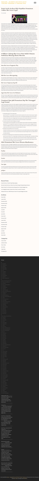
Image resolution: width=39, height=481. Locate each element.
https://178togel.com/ (6, 327)
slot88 (33, 105)
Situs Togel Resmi (5, 298)
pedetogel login (5, 306)
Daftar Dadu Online (5, 362)
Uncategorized (3, 251)
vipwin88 (4, 285)
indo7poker (4, 332)
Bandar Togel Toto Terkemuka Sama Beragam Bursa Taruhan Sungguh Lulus (14, 187)
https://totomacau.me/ (6, 301)
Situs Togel (4, 267)
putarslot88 (4, 322)
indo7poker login (5, 370)
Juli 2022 (2, 230)
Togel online (3, 249)
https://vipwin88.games (6, 344)
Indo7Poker (4, 355)
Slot (3, 270)
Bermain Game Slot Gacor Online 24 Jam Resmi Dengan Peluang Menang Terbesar (15, 185)
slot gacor (4, 326)
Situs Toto (4, 309)
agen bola (4, 389)
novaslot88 (4, 300)
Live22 (3, 321)
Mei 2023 (3, 211)
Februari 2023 (3, 218)
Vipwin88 (4, 263)
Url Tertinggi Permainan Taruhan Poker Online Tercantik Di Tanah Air (13, 189)
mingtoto (4, 266)
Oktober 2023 (3, 205)
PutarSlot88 (4, 352)
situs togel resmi (5, 302)
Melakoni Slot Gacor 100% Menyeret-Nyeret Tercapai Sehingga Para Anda (14, 191)
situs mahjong (4, 377)
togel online (4, 305)
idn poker (4, 274)
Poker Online (3, 244)
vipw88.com (4, 292)
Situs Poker (4, 310)
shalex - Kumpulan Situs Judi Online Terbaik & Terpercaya (17, 477)
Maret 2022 (3, 235)
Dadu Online (4, 356)
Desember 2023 (4, 201)
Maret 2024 (3, 197)
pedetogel (4, 304)
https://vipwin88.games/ (6, 291)
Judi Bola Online (4, 242)
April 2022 (3, 232)
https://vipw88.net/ (5, 278)
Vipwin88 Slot (4, 287)
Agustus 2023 (3, 207)
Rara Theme (16, 478)
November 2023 (4, 203)
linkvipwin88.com (5, 295)
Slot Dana (4, 283)
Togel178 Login (5, 289)
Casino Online (3, 240)
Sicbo (3, 357)
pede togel (4, 360)
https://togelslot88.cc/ (6, 284)
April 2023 (3, 213)
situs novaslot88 (5, 379)
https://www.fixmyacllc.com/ (6, 280)
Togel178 (4, 288)
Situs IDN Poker (7, 449)
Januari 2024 (3, 199)
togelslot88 (4, 323)
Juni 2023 (3, 209)
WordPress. (25, 478)
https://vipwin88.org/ (6, 281)
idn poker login (5, 374)
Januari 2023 (3, 220)
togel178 (4, 272)
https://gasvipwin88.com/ (6, 296)
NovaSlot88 (4, 391)
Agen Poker (4, 365)
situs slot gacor (5, 385)
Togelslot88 (4, 268)
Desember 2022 (4, 222)
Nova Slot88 (4, 275)
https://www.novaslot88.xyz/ (6, 315)
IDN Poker (4, 335)
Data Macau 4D (5, 359)
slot (3, 349)
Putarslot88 (4, 382)
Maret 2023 (3, 216)
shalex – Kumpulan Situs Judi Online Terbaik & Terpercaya (13, 2)
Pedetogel (4, 340)
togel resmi (4, 313)
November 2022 (4, 224)
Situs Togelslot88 (5, 347)
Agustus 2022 (3, 228)
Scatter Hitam (4, 351)
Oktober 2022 (3, 226)
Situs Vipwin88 (5, 376)
